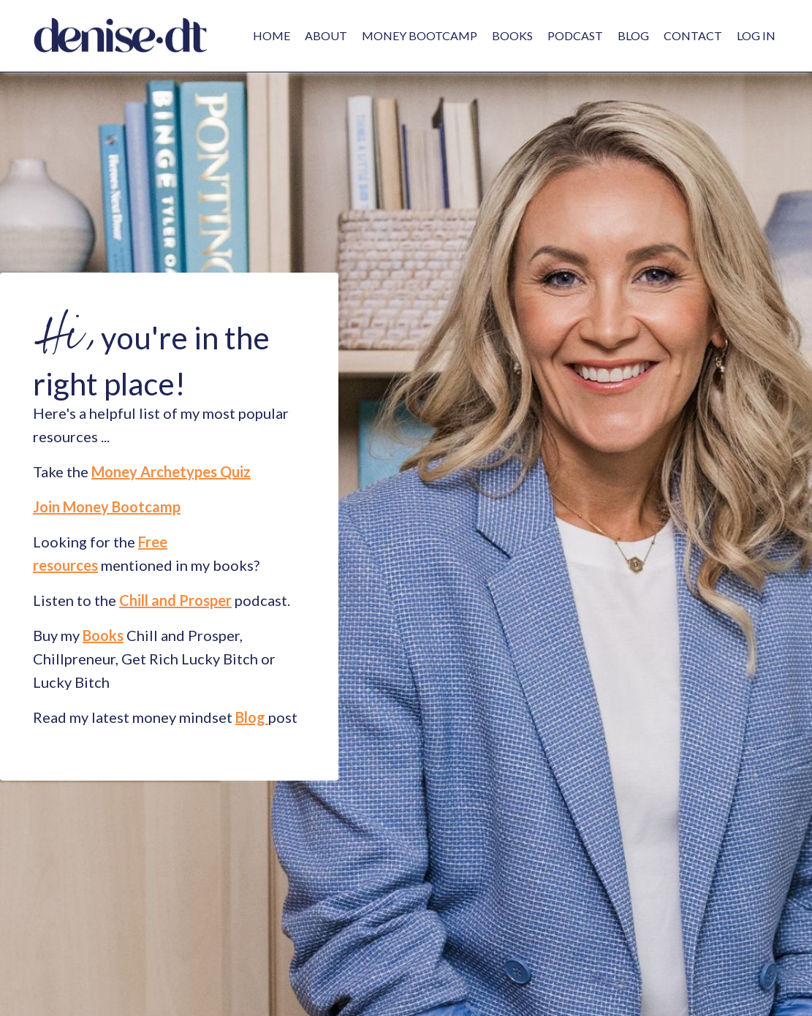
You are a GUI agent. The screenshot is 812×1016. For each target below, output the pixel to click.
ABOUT (326, 35)
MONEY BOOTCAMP (419, 35)
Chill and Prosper (175, 600)
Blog (250, 717)
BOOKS (512, 35)
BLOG (633, 35)
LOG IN (756, 35)
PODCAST (575, 35)
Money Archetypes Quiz (171, 471)
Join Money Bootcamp (107, 506)
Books (103, 635)
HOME (271, 35)
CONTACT (693, 35)
